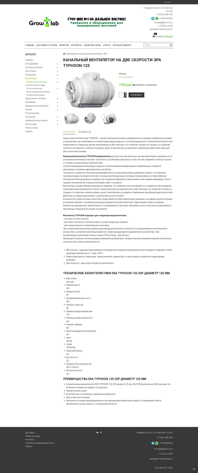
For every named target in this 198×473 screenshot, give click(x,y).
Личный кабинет (122, 45)
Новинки (29, 60)
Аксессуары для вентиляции (38, 92)
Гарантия (64, 45)
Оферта (28, 446)
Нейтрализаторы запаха (36, 120)
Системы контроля (33, 67)
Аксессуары (31, 124)
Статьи (106, 45)
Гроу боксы (30, 71)
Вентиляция (30, 78)
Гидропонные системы (35, 98)
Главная (29, 45)
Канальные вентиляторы (36, 82)
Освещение (30, 74)
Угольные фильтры (34, 88)
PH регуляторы (32, 113)
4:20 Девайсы (31, 63)
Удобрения (30, 102)
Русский (168, 2)
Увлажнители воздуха (35, 95)
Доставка (29, 433)
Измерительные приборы (36, 106)
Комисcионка (31, 128)
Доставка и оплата (46, 45)
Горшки (28, 109)
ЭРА (105, 54)
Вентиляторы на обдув (35, 85)
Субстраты (30, 117)
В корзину (136, 95)
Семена (28, 131)
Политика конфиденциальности (39, 443)
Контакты (76, 45)
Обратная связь (92, 45)
